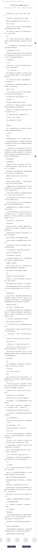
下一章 (26, 546)
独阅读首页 (3, 1)
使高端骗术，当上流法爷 (9, 1)
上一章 (11, 546)
